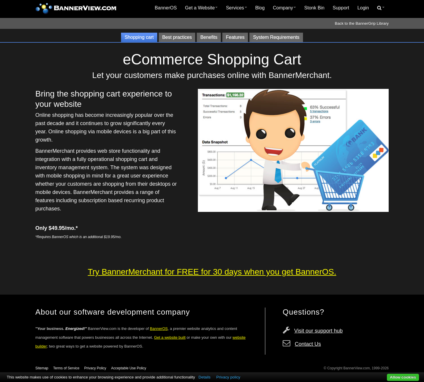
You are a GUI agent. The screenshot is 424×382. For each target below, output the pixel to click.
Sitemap (41, 368)
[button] (381, 7)
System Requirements (276, 37)
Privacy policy (228, 377)
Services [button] (236, 7)
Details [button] (204, 377)
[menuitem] (166, 7)
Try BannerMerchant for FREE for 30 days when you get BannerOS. (212, 271)
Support (341, 7)
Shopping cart (139, 37)
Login (363, 7)
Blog (260, 7)
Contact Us (308, 344)
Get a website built (170, 337)
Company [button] (284, 7)
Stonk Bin (314, 7)
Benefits (208, 37)
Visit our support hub (318, 331)
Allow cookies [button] (403, 377)
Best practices (177, 37)
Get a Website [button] (201, 7)
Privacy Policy (95, 368)
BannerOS (166, 7)
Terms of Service (66, 368)
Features (235, 37)
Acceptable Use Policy (128, 368)
